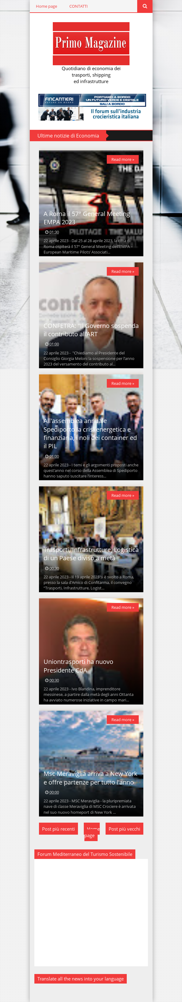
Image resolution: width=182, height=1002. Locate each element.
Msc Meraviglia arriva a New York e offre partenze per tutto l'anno (90, 777)
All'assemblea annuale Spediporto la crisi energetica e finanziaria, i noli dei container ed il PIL (90, 433)
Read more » (122, 159)
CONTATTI (78, 6)
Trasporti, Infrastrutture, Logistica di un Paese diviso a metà (91, 553)
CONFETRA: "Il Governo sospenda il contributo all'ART (91, 329)
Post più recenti (58, 829)
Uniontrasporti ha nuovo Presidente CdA (78, 665)
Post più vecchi (124, 829)
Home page (46, 6)
